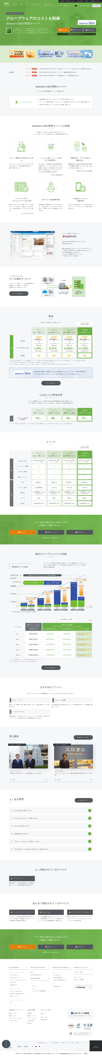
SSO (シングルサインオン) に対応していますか (27, 841)
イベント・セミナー (32, 1018)
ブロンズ (34, 986)
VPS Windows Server (36, 974)
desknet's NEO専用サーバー (60, 980)
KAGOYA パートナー (95, 1)
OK (85, 1053)
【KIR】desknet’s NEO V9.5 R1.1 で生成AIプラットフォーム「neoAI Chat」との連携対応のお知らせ (65, 68)
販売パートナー (13, 1015)
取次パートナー (13, 1013)
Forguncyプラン (14, 984)
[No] (100, 1053)
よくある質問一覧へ (83, 800)
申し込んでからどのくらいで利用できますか (26, 818)
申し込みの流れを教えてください (23, 810)
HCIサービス (13, 982)
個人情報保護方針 (56, 1042)
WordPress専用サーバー (59, 977)
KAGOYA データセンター (81, 967)
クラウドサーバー (14, 975)
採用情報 (26, 1046)
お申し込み (63, 30)
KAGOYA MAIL (36, 978)
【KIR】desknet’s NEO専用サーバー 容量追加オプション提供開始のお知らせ (59, 75)
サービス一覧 (47, 5)
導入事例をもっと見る (82, 737)
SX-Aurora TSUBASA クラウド (17, 993)
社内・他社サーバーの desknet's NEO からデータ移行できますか (32, 849)
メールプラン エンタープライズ (21, 912)
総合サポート (67, 5)
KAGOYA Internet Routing (61, 967)
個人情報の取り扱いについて (43, 1042)
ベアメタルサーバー (18, 878)
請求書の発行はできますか (22, 833)
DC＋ (11, 1002)
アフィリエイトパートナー (15, 1018)
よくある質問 (79, 1)
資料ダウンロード (76, 30)
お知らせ (87, 1)
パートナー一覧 (13, 1020)
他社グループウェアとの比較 (6, 1043)
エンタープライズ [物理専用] (38, 991)
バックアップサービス (27, 213)
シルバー (34, 988)
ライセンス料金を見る (56, 174)
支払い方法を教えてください (22, 826)
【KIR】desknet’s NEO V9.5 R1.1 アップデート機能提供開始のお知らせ (57, 72)
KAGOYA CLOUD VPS (38, 967)
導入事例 (62, 1)
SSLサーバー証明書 (60, 700)
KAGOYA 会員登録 (85, 5)
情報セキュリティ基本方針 (68, 1042)
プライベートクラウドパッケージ (18, 980)
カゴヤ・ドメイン (17, 700)
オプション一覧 (57, 5)
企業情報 (19, 1046)
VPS (32, 972)
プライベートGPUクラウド (16, 991)
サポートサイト (44, 1017)
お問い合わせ (90, 30)
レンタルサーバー (57, 975)
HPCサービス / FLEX (14, 988)
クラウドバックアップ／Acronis (80, 912)
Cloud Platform (15, 967)
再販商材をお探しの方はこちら (77, 34)
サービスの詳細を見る (18, 293)
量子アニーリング (14, 996)
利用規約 (78, 1042)
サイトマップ (84, 1042)
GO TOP (96, 1047)
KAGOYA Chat (46, 912)
